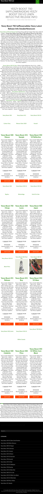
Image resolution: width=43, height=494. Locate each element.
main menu (41, 2)
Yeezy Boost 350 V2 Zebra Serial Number (10, 440)
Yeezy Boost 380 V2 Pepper (7, 445)
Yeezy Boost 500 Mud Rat (21, 257)
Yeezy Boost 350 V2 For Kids (28, 411)
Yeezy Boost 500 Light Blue (13, 19)
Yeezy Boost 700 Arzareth (7, 459)
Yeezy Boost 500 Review (18, 91)
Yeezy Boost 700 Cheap (7, 207)
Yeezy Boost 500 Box (9, 417)
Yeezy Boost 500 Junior (7, 331)
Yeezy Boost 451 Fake (31, 410)
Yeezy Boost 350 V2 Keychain (8, 456)
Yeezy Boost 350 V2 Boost (7, 453)
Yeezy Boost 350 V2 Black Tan (35, 417)
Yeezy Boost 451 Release (7, 279)
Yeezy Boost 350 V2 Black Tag (11, 404)
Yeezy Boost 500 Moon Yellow (8, 480)
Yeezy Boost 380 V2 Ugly (35, 257)
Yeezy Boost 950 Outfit (5, 491)
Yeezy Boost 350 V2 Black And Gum (23, 413)
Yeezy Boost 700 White (36, 329)
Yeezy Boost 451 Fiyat (30, 19)
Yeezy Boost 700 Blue (27, 407)
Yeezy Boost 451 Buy (21, 279)
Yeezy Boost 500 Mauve (7, 136)
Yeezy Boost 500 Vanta (13, 416)
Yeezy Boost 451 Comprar (7, 451)
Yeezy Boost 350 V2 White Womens (12, 408)
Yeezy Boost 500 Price (21, 352)
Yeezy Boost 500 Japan (36, 207)
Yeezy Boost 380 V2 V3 (15, 407)
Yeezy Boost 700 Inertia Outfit (27, 406)
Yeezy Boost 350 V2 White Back (8, 478)
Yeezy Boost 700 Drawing (7, 467)
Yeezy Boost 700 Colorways (7, 448)
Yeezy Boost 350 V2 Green (26, 404)
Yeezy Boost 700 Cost (7, 1)
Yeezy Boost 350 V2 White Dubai (20, 490)
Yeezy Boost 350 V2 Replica (17, 410)
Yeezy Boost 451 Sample (21, 136)
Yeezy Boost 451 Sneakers (13, 411)
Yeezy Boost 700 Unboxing (16, 491)
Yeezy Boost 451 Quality (6, 483)
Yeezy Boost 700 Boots (21, 417)
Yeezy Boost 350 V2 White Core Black (36, 351)
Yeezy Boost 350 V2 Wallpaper (8, 464)
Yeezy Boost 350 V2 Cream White (16, 414)
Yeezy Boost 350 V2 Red (6, 461)
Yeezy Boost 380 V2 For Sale (7, 472)
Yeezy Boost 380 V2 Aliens (26, 416)
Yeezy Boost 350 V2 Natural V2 (8, 32)
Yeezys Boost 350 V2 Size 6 (10, 65)
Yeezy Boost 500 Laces (21, 207)
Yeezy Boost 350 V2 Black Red (8, 469)
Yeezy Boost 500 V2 (30, 414)
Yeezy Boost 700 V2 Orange (13, 100)
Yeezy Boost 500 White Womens (8, 443)
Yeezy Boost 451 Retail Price (11, 406)
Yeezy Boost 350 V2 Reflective (36, 136)
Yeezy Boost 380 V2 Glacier (29, 408)
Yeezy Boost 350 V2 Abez (36, 279)
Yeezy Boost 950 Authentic (27, 491)
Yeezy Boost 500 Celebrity (7, 352)
